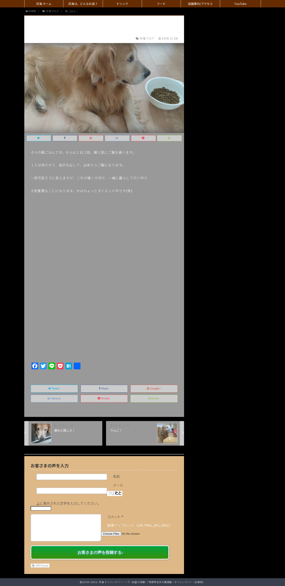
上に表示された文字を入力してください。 (68, 503)
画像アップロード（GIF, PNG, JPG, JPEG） (140, 525)
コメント (115, 517)
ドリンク (122, 4)
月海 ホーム (44, 4)
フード (161, 4)
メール (118, 485)
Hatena (54, 398)
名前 (116, 476)
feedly (154, 398)
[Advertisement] (104, 329)
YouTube (240, 4)
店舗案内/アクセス (200, 4)
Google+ (154, 388)
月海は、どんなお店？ (83, 4)
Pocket (104, 398)
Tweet (54, 388)
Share (104, 388)
